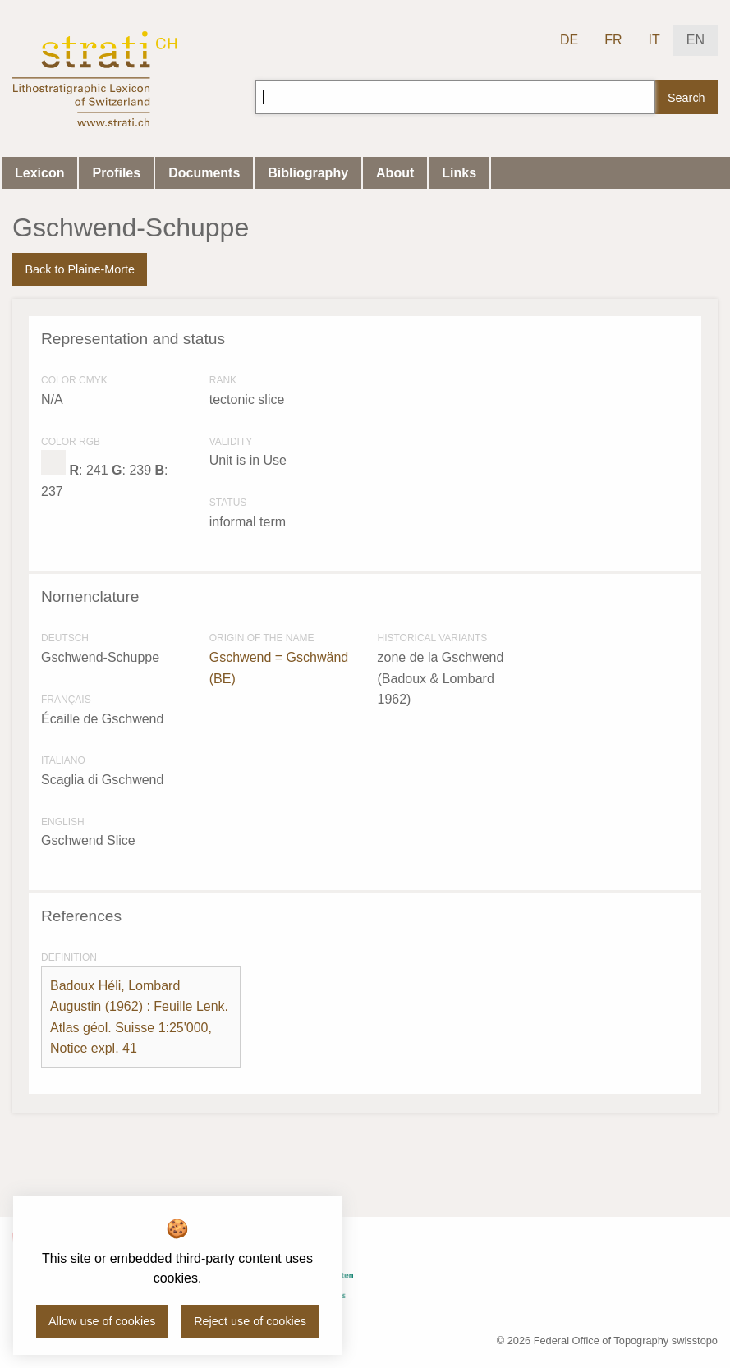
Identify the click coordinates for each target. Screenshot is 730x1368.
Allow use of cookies (101, 1321)
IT (654, 40)
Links (459, 173)
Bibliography (308, 173)
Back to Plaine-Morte (80, 269)
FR (613, 40)
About (395, 173)
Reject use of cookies (250, 1321)
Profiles (116, 173)
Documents (204, 173)
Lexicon (39, 173)
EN (695, 40)
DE (569, 40)
